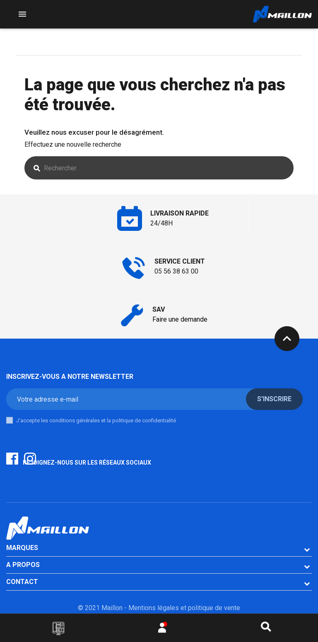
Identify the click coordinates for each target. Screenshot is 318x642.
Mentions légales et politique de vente (184, 608)
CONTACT (22, 582)
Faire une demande (179, 319)
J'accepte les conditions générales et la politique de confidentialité (96, 420)
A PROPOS (23, 565)
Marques (22, 548)
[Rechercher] (168, 168)
